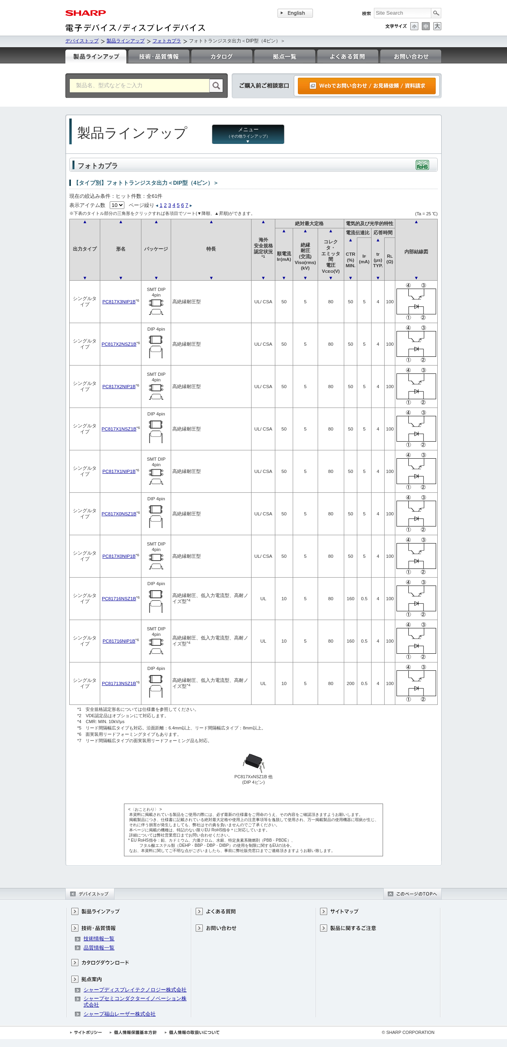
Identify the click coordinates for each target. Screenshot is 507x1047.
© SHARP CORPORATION (408, 1032)
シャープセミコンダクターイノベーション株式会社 (135, 1001)
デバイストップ (82, 41)
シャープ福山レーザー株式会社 (120, 1014)
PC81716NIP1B (119, 640)
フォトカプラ (166, 41)
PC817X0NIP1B (118, 556)
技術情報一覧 (99, 939)
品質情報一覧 (99, 948)
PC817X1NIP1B (118, 471)
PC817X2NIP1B (118, 386)
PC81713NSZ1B (119, 683)
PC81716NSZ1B (119, 598)
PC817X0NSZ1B (118, 513)
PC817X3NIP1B (118, 301)
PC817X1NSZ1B (118, 428)
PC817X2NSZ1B (118, 343)
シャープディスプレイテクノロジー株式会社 (135, 990)
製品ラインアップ (126, 41)
